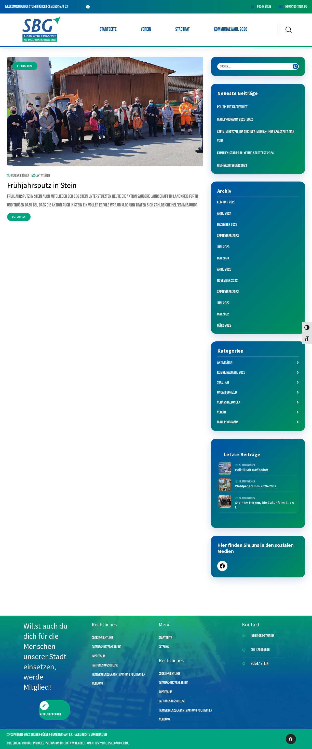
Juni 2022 (223, 303)
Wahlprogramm (227, 422)
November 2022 (227, 280)
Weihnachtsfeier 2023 (232, 165)
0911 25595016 (260, 649)
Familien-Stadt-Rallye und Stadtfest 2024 (245, 153)
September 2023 (228, 235)
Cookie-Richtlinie (103, 637)
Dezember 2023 (227, 224)
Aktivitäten (43, 175)
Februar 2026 (226, 202)
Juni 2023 (223, 247)
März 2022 (224, 325)
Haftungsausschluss (105, 665)
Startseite (108, 29)
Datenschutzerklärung (106, 647)
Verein (146, 29)
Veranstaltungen (228, 402)
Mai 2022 (223, 314)
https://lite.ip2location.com (109, 743)
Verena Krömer (18, 175)
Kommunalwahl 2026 (230, 29)
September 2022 (228, 291)
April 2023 (224, 269)
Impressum (98, 656)
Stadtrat (182, 29)
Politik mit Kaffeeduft (232, 107)
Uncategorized (227, 392)
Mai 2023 (223, 258)
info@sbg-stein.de (296, 6)
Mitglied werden (50, 708)
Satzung (164, 647)
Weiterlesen (18, 216)
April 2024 (224, 213)
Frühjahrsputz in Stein (42, 185)
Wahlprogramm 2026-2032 (235, 119)
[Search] (295, 66)
